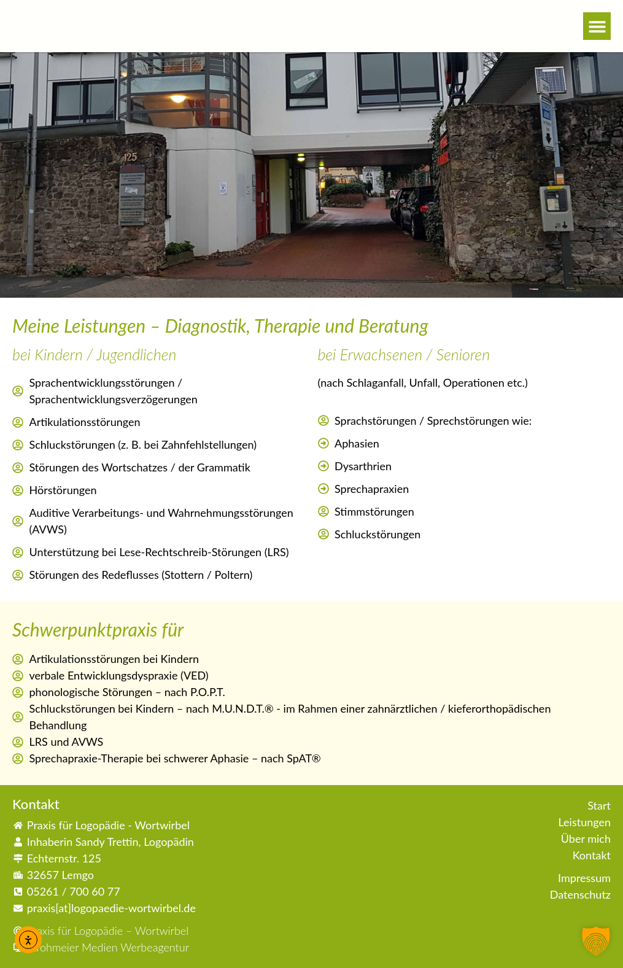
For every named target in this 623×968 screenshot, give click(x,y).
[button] (597, 26)
